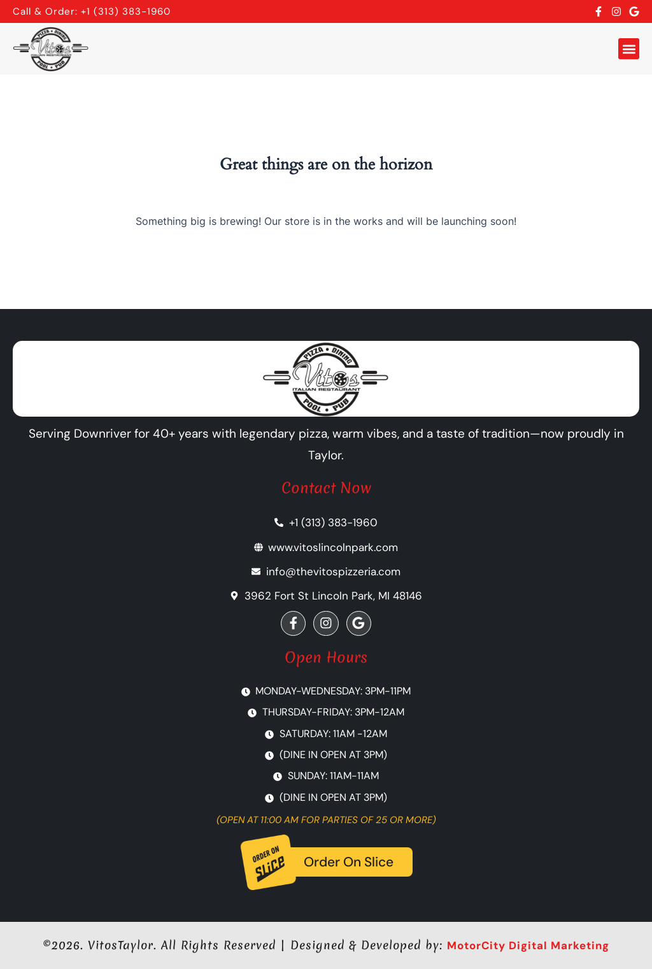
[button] (628, 48)
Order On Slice (348, 863)
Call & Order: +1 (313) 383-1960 (92, 11)
